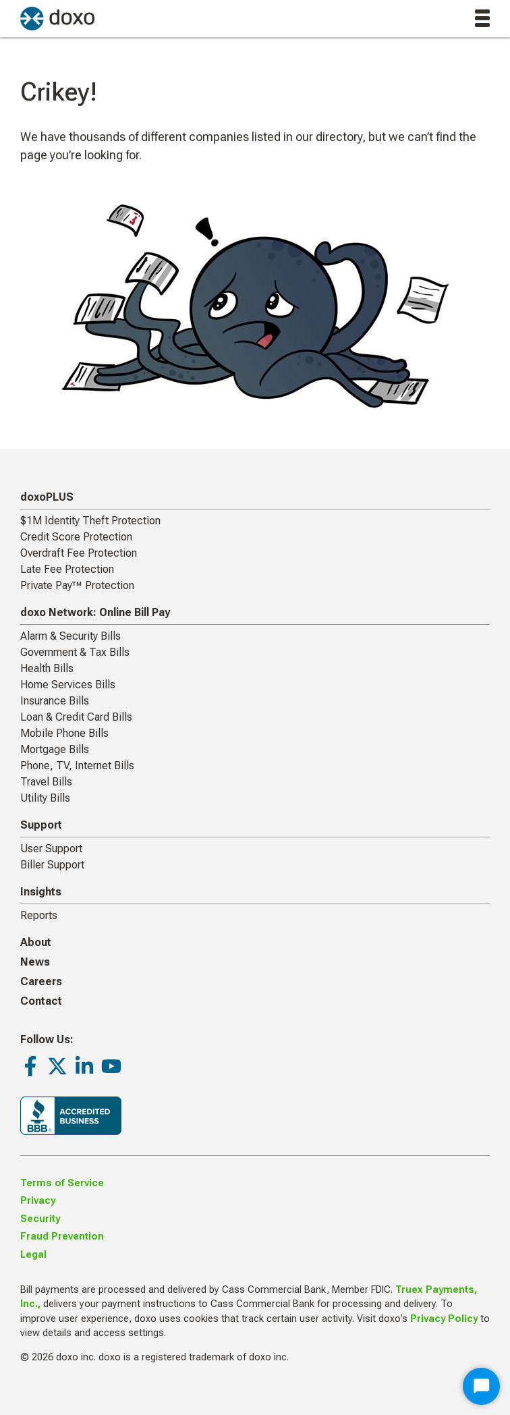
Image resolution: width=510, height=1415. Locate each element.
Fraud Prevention (62, 1236)
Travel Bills (46, 781)
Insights (40, 891)
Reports (38, 915)
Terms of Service (62, 1183)
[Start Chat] (481, 1386)
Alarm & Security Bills (70, 636)
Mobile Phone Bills (64, 733)
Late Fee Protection (67, 569)
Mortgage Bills (54, 749)
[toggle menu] (482, 18)
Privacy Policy (444, 1319)
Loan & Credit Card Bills (76, 717)
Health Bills (47, 668)
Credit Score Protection (76, 536)
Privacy (37, 1200)
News (35, 961)
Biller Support (52, 864)
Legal (33, 1254)
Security (40, 1219)
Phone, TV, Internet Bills (77, 765)
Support (41, 825)
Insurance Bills (54, 700)
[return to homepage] (57, 18)
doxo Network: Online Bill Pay (95, 612)
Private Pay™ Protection (77, 585)
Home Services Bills (67, 684)
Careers (41, 981)
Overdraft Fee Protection (78, 553)
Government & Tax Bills (75, 652)
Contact (41, 1001)
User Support (51, 848)
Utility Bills (45, 798)
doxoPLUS (47, 497)
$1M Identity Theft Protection (90, 520)
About (35, 942)
